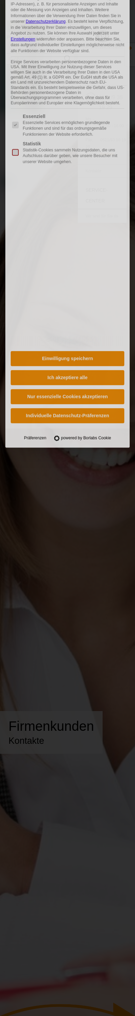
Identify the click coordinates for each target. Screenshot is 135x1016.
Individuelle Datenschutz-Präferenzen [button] (67, 314)
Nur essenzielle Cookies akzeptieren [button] (67, 295)
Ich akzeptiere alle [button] (67, 276)
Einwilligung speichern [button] (67, 257)
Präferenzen (35, 337)
